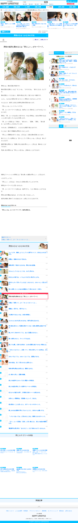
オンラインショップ (53, 510)
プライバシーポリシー (35, 510)
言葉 (37, 4)
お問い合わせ (68, 510)
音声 (66, 126)
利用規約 (25, 510)
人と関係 (5, 10)
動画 (61, 126)
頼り (52, 4)
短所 (32, 4)
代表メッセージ (10, 510)
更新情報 (44, 510)
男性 (26, 4)
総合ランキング (68, 52)
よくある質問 (18, 510)
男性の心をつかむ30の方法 (20, 10)
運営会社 (61, 510)
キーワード (45, 4)
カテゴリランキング (59, 52)
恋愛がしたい (11, 10)
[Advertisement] (24, 162)
